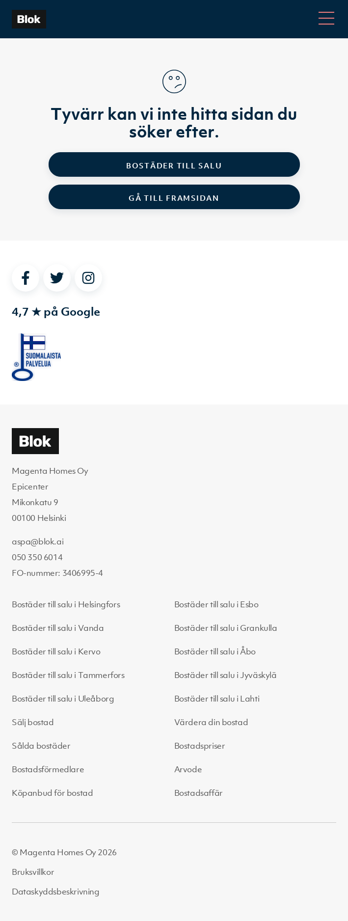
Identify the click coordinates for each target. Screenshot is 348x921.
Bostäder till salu (174, 165)
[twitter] (57, 278)
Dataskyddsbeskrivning (56, 891)
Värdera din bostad (211, 722)
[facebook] (25, 278)
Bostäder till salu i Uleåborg (63, 698)
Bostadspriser (199, 745)
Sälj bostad (33, 722)
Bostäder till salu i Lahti (217, 698)
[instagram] (88, 278)
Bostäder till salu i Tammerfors (68, 675)
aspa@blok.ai (37, 541)
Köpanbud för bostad (52, 792)
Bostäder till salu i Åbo (215, 651)
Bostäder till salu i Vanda (58, 628)
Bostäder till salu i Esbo (216, 604)
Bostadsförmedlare (48, 769)
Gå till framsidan (174, 198)
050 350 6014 (37, 557)
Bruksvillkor (33, 872)
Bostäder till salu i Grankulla (225, 628)
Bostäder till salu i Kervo (56, 651)
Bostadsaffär (198, 792)
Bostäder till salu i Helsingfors (66, 604)
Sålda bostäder (41, 745)
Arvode (188, 769)
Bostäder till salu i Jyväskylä (225, 675)
